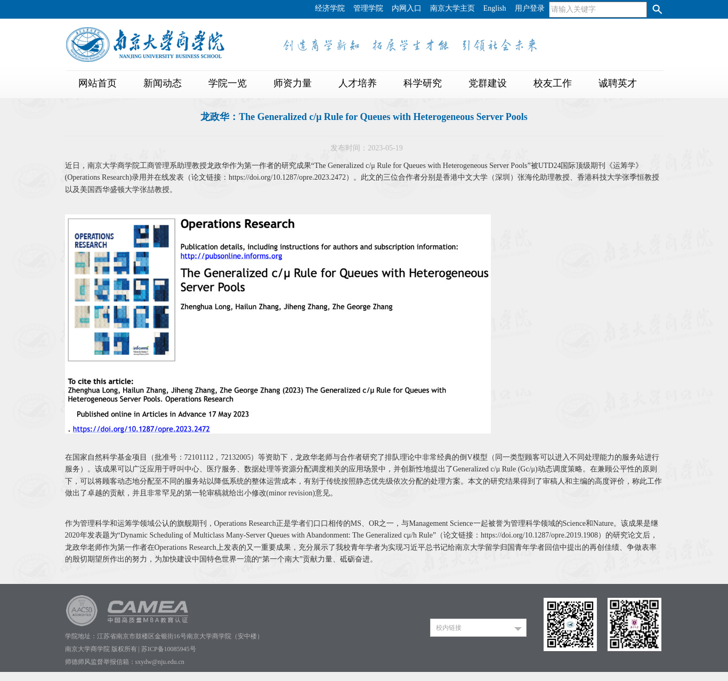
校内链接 (449, 627)
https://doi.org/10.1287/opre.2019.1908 (539, 535)
